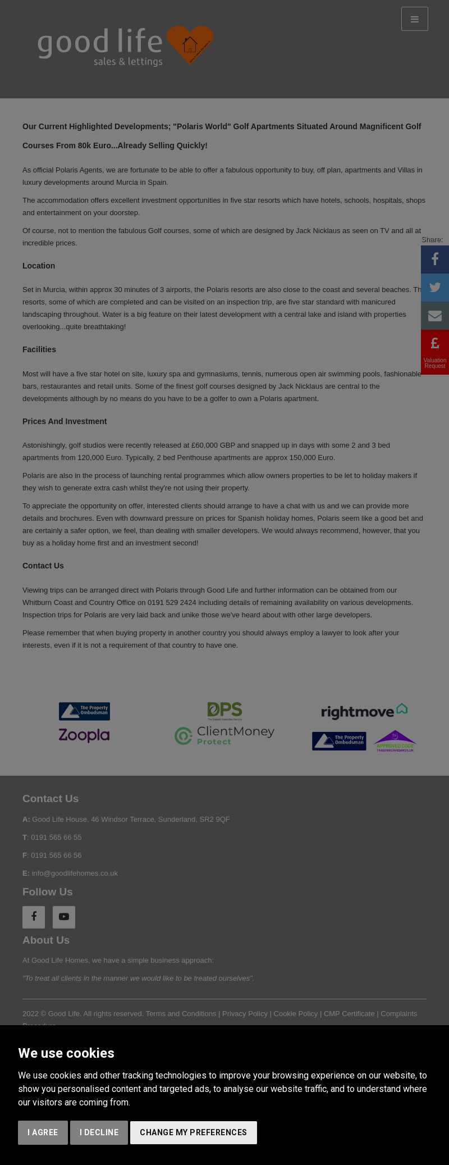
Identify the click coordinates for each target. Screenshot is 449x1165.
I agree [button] (43, 1132)
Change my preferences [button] (194, 1132)
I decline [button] (99, 1132)
